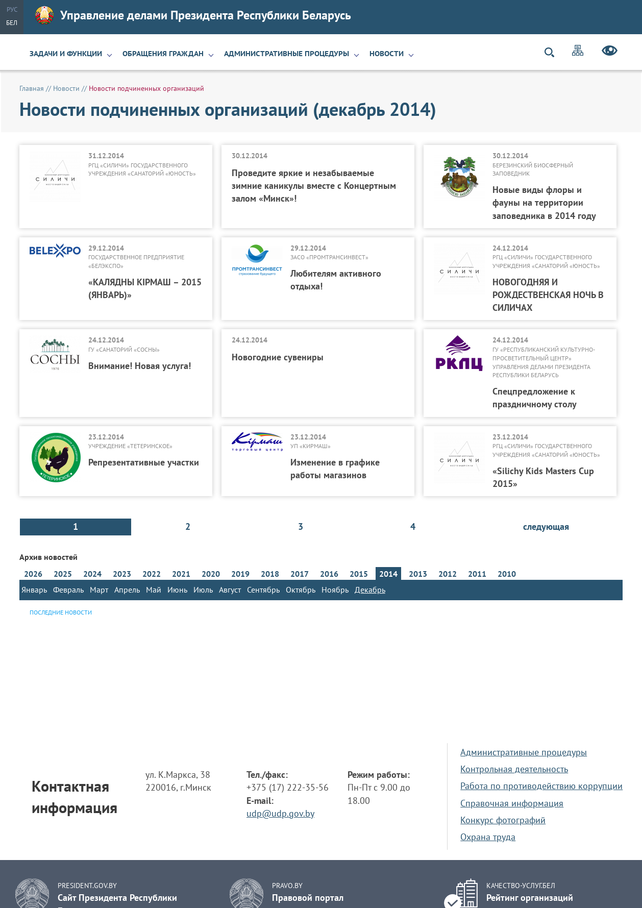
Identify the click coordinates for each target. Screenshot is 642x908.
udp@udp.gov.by (280, 813)
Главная (31, 88)
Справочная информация (511, 803)
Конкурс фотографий (503, 820)
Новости (386, 53)
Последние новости (61, 612)
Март (99, 589)
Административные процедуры (286, 53)
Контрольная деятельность (514, 769)
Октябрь (300, 589)
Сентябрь (263, 589)
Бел (11, 22)
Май (153, 589)
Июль (203, 589)
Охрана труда (487, 837)
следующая (546, 526)
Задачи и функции (66, 53)
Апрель (127, 589)
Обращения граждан (163, 53)
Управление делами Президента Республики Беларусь (193, 15)
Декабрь (370, 589)
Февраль (68, 589)
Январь (34, 589)
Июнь (177, 589)
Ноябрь (335, 589)
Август (230, 589)
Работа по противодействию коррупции (541, 786)
